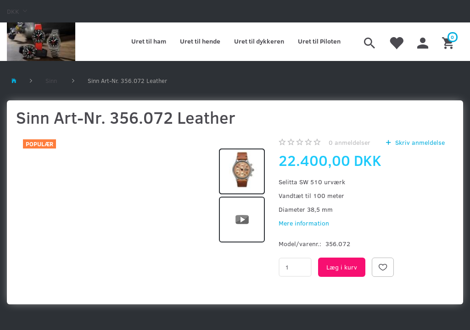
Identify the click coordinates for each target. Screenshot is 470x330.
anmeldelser (349, 142)
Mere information (304, 223)
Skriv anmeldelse (419, 142)
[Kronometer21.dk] (41, 41)
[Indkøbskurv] (449, 41)
